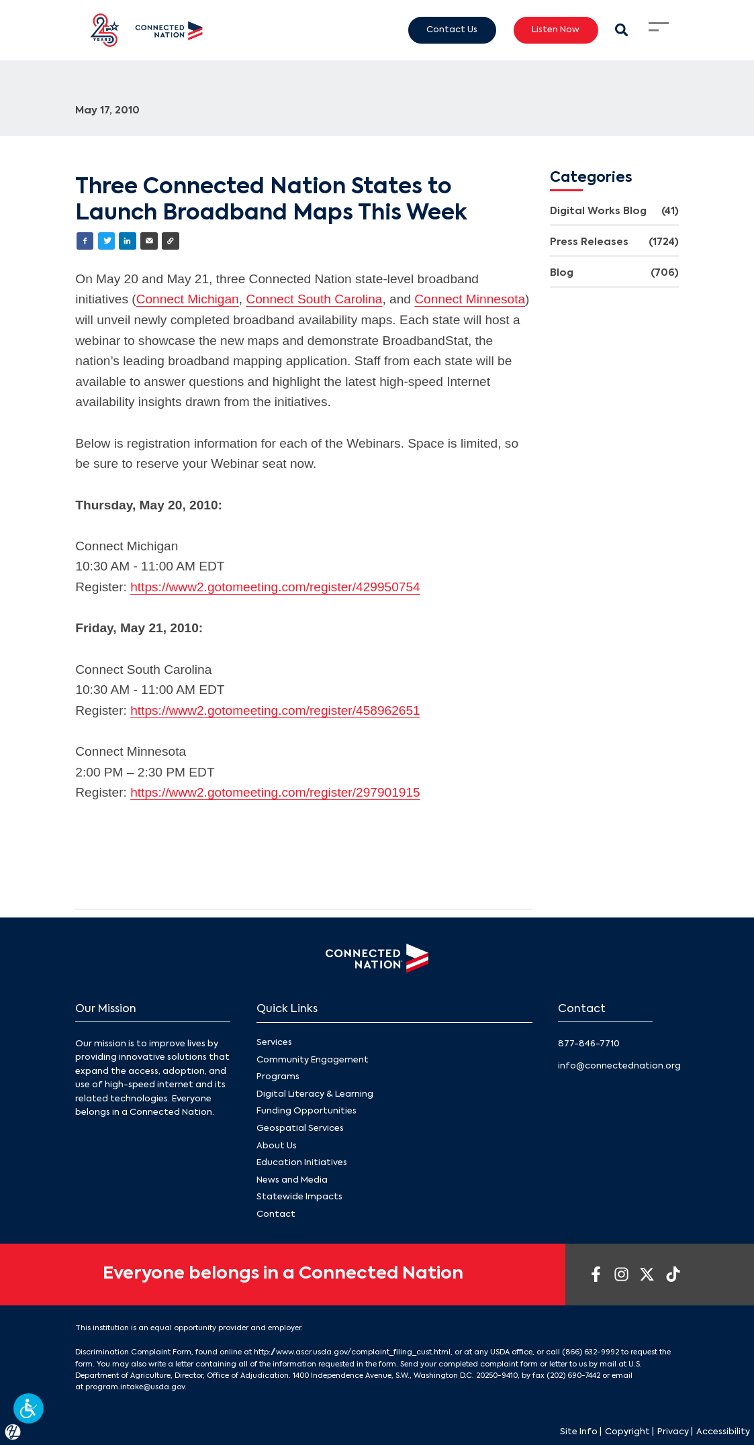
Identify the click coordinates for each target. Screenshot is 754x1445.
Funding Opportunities (306, 1111)
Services (274, 1042)
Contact (275, 1214)
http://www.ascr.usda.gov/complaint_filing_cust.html (352, 1352)
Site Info (579, 1432)
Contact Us (451, 29)
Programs (277, 1077)
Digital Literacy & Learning (314, 1094)
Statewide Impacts (299, 1197)
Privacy (673, 1432)
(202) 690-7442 (573, 1376)
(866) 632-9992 (590, 1352)
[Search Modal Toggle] (622, 30)
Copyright (627, 1432)
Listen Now (555, 29)
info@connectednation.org (619, 1066)
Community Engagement (312, 1059)
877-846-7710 (589, 1044)
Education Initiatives (301, 1162)
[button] (28, 1408)
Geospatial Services (300, 1128)
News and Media (292, 1179)
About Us (276, 1145)
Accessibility (723, 1432)
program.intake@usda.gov (135, 1387)
